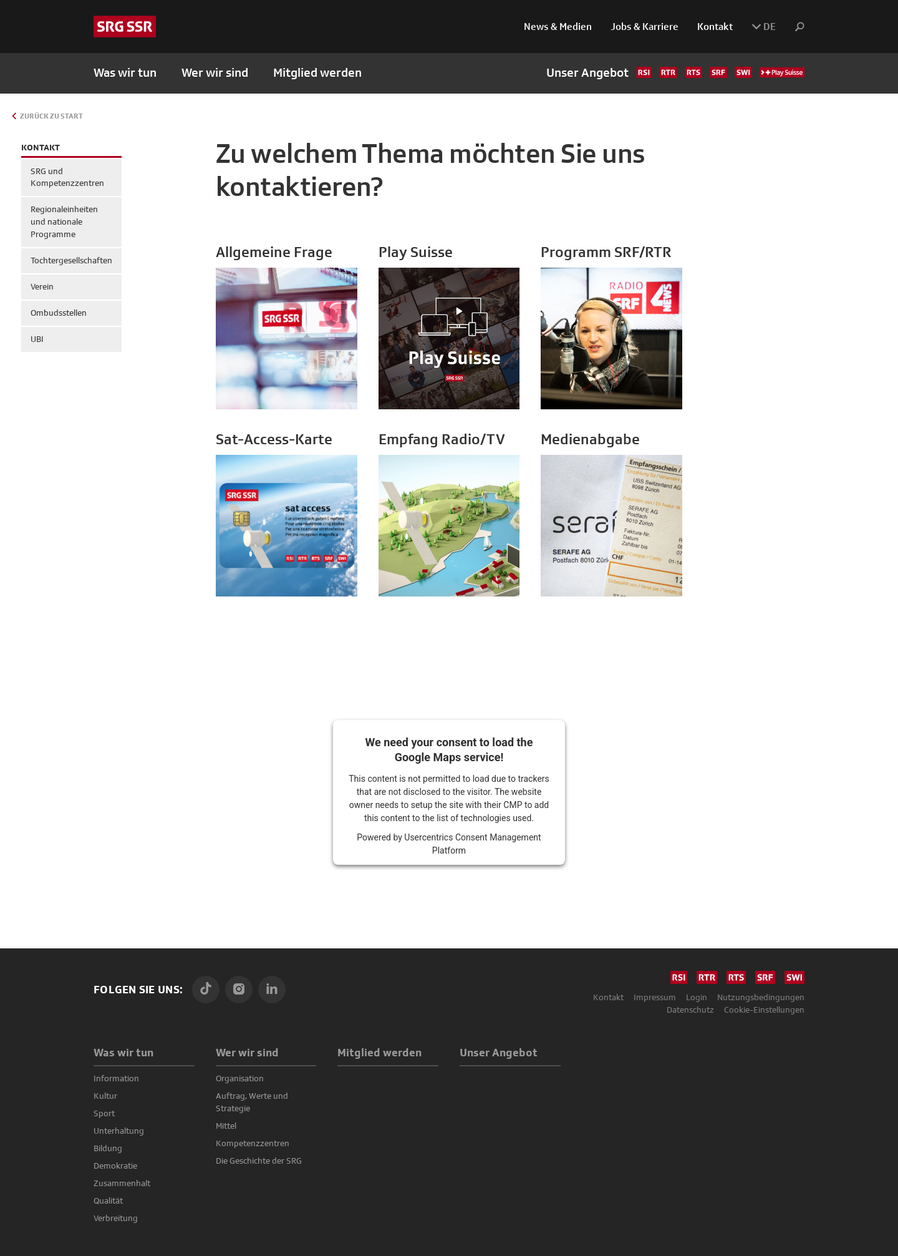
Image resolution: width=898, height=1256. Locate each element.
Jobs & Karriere (644, 26)
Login (696, 997)
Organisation (240, 1078)
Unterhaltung (119, 1131)
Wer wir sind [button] (214, 73)
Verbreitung (116, 1218)
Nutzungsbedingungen (760, 997)
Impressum (655, 997)
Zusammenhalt (122, 1183)
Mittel (226, 1126)
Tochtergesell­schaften (71, 260)
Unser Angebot (675, 73)
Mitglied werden (317, 73)
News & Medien (558, 26)
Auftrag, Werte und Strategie (252, 1102)
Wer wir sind (247, 1052)
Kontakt (715, 26)
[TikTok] (206, 989)
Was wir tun (123, 1052)
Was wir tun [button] (125, 73)
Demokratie (115, 1166)
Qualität (108, 1200)
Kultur (105, 1096)
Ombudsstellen (59, 313)
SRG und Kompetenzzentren (67, 177)
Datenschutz (690, 1010)
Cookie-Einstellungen (764, 1010)
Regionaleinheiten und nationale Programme (64, 221)
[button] (794, 27)
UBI (37, 339)
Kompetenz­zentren (252, 1143)
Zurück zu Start (51, 116)
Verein (42, 286)
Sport (104, 1113)
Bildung (108, 1148)
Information (116, 1078)
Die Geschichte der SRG (259, 1161)
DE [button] (763, 26)
